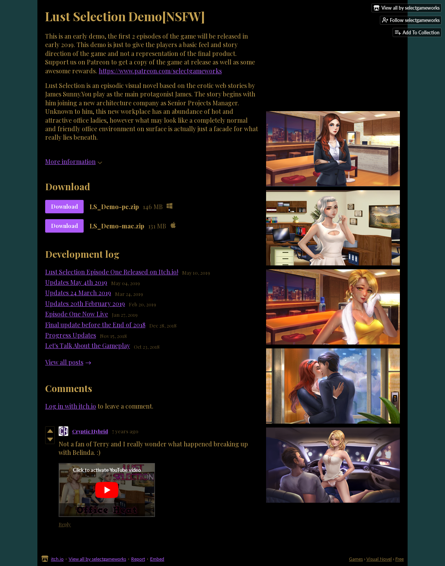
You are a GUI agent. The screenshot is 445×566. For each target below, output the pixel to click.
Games (356, 559)
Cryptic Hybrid (90, 431)
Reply (65, 524)
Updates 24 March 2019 (78, 293)
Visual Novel (379, 559)
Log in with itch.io (70, 406)
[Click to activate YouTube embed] (107, 490)
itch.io (57, 559)
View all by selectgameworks (97, 559)
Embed (157, 559)
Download (64, 206)
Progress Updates (70, 335)
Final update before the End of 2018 (95, 325)
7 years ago (125, 431)
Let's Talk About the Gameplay (87, 345)
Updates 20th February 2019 (85, 303)
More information (73, 161)
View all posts (64, 362)
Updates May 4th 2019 (76, 282)
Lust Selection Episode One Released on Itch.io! (111, 272)
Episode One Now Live (76, 314)
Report (138, 559)
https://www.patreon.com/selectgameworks (160, 71)
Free (399, 559)
